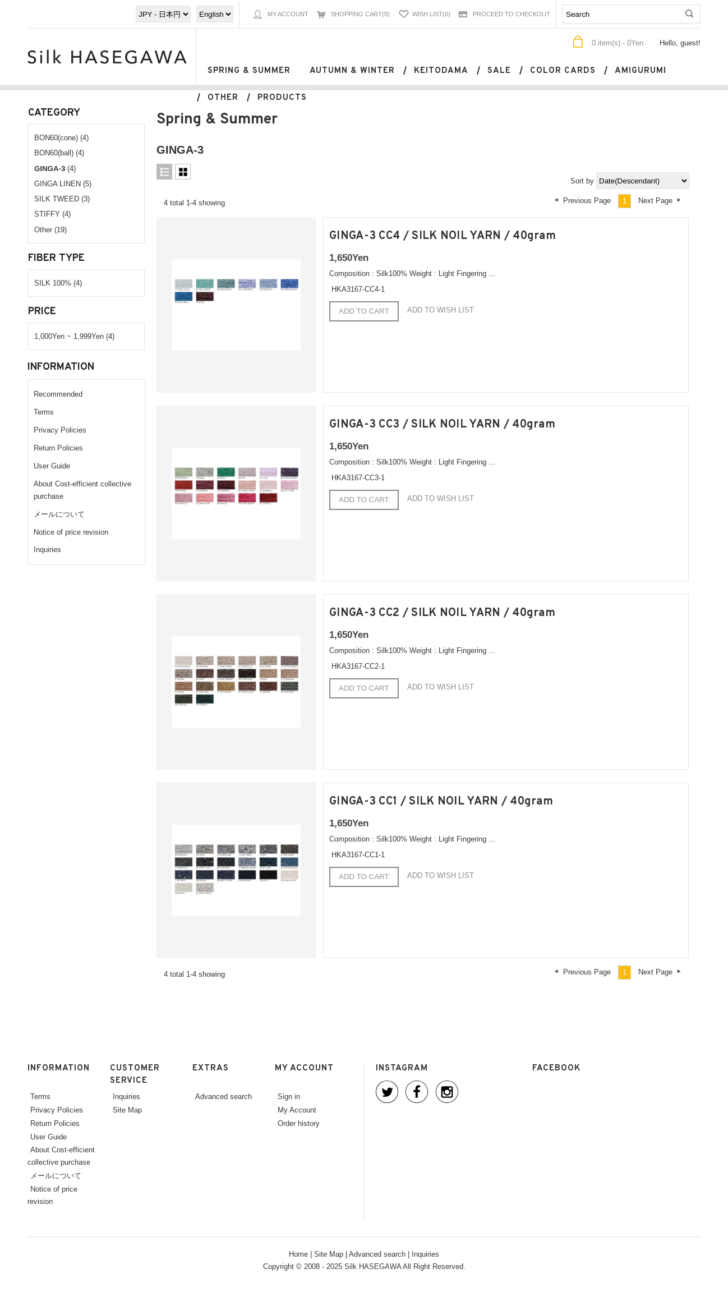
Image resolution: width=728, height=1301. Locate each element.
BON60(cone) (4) (61, 137)
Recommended (58, 393)
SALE (499, 71)
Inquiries (47, 549)
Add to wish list (440, 309)
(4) (55, 168)
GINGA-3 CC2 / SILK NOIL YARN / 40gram (442, 613)
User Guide (52, 465)
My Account (288, 14)
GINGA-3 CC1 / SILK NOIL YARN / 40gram (441, 801)
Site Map (127, 1109)
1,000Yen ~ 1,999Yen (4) (74, 336)
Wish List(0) (431, 14)
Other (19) (50, 229)
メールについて (59, 513)
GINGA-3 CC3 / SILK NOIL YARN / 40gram (442, 424)
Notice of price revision (71, 531)
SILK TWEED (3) (62, 198)
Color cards (563, 71)
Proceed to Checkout (511, 14)
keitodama (441, 71)
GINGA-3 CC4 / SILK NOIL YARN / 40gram (442, 236)
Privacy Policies (60, 429)
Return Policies (58, 447)
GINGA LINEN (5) (62, 183)
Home (298, 1253)
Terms (44, 411)
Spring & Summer (249, 71)
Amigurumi (640, 71)
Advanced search (223, 1096)
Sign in (289, 1096)
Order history (299, 1123)
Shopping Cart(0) (360, 14)
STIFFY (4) (52, 213)
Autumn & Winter (352, 71)
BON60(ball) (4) (59, 152)
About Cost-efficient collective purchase (61, 1155)
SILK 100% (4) (58, 282)
